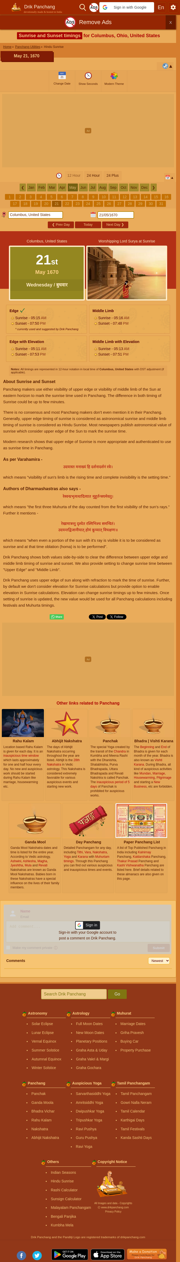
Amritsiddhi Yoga (89, 1102)
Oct (123, 187)
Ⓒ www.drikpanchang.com (113, 1207)
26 (109, 204)
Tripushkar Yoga (89, 1120)
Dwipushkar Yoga (90, 1111)
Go (117, 994)
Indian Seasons (63, 1172)
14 (145, 197)
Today (88, 224)
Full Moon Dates (89, 1024)
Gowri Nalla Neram (136, 1102)
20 (46, 204)
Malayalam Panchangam (71, 1207)
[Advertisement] (90, 130)
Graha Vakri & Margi (92, 1059)
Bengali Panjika (63, 1216)
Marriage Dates (133, 1024)
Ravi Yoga (84, 1146)
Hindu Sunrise (62, 1181)
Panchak (38, 1094)
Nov (134, 187)
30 (151, 204)
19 (36, 204)
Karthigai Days (132, 1120)
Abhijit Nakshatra (45, 1138)
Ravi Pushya (86, 1129)
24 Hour (93, 175)
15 (156, 197)
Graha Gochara (88, 1068)
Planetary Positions (91, 1041)
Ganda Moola (42, 1102)
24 (88, 204)
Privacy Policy (113, 1211)
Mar (52, 187)
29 (140, 204)
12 (125, 197)
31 (161, 204)
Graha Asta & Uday (91, 1050)
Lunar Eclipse (43, 1033)
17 (15, 204)
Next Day (115, 224)
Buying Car (129, 1041)
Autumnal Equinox (46, 1059)
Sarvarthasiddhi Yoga (93, 1094)
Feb (41, 187)
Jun (83, 187)
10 (104, 197)
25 (98, 204)
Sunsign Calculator (66, 1199)
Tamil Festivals (133, 1129)
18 (25, 204)
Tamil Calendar (133, 1111)
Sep (113, 187)
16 (166, 197)
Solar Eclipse (42, 1024)
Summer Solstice (45, 1050)
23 (78, 204)
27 (119, 204)
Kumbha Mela (62, 1225)
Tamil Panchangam (136, 1094)
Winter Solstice (44, 1068)
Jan (31, 187)
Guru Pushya (86, 1138)
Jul (92, 187)
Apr (62, 187)
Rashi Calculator (64, 1190)
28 (130, 204)
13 (135, 197)
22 (67, 204)
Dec (144, 187)
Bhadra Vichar (42, 1111)
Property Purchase (135, 1050)
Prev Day (61, 224)
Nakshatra (39, 1129)
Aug (102, 187)
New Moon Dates (90, 1033)
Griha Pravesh (132, 1033)
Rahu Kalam (41, 1120)
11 (114, 197)
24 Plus (113, 175)
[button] (126, 7)
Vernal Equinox (44, 1041)
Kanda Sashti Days (136, 1138)
